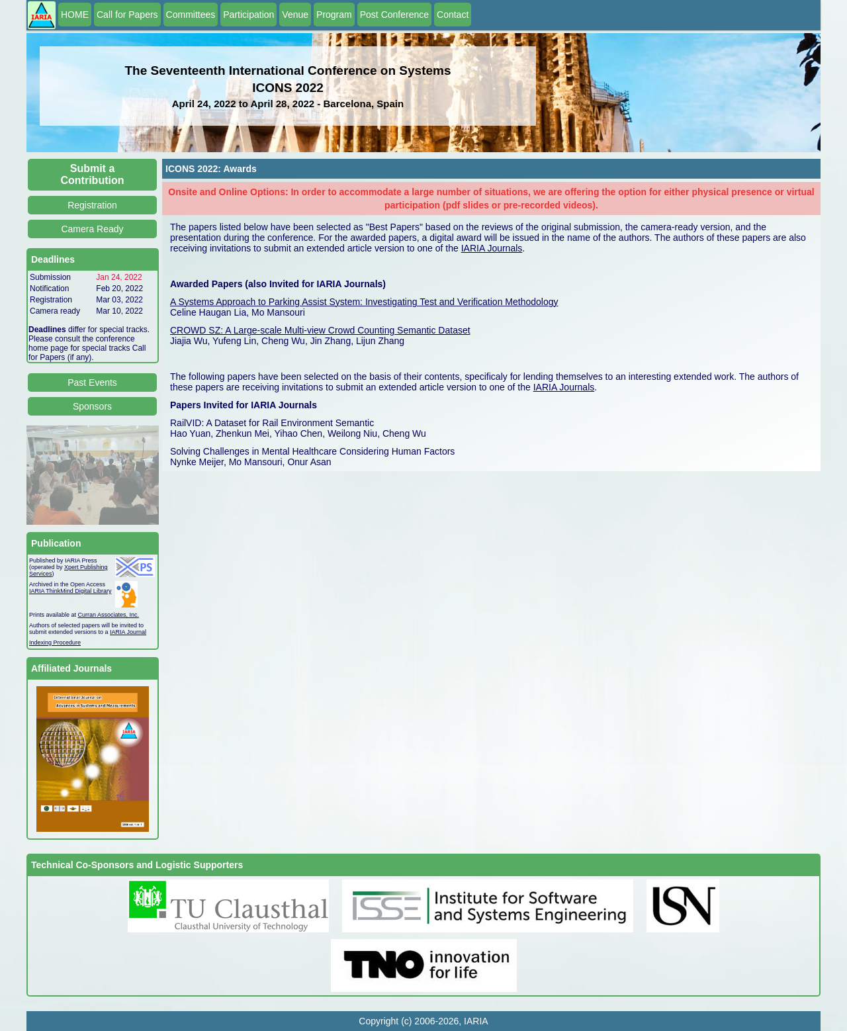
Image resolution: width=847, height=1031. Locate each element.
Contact (452, 14)
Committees (191, 14)
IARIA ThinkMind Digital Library (70, 591)
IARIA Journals (492, 248)
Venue (295, 14)
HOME (75, 14)
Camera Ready (92, 229)
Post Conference (394, 14)
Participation (248, 14)
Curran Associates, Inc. (109, 614)
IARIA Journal (128, 632)
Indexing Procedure (55, 642)
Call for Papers (127, 14)
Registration (92, 205)
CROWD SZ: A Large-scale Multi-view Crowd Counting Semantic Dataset (320, 330)
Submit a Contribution (92, 174)
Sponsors (92, 406)
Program (334, 14)
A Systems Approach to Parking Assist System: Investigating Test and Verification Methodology (364, 301)
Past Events (92, 382)
